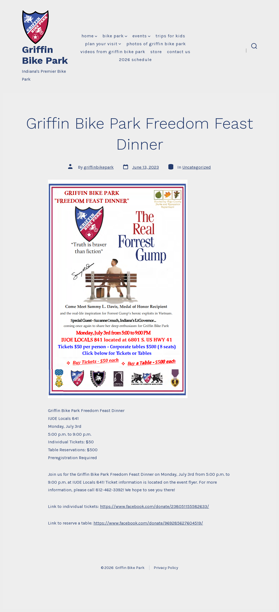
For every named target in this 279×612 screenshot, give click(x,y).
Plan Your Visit (103, 43)
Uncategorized (196, 167)
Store (156, 51)
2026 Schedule (135, 59)
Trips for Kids (170, 35)
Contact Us (178, 51)
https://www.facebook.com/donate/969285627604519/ (148, 523)
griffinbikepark (99, 167)
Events (141, 35)
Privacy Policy (166, 567)
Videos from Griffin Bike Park (112, 51)
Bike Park (114, 35)
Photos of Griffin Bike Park (156, 43)
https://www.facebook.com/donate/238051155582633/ (154, 506)
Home (89, 35)
